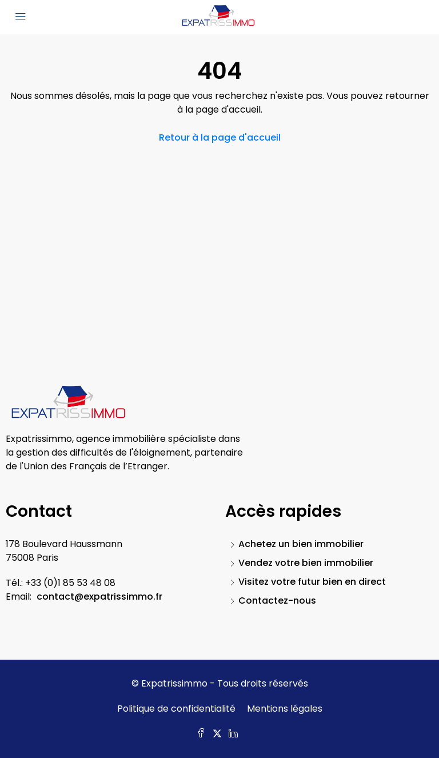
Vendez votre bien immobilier (305, 562)
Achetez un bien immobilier (301, 543)
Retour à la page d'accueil (220, 137)
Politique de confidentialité (176, 708)
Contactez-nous (277, 600)
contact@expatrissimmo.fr (99, 596)
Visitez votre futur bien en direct (312, 581)
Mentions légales (284, 708)
